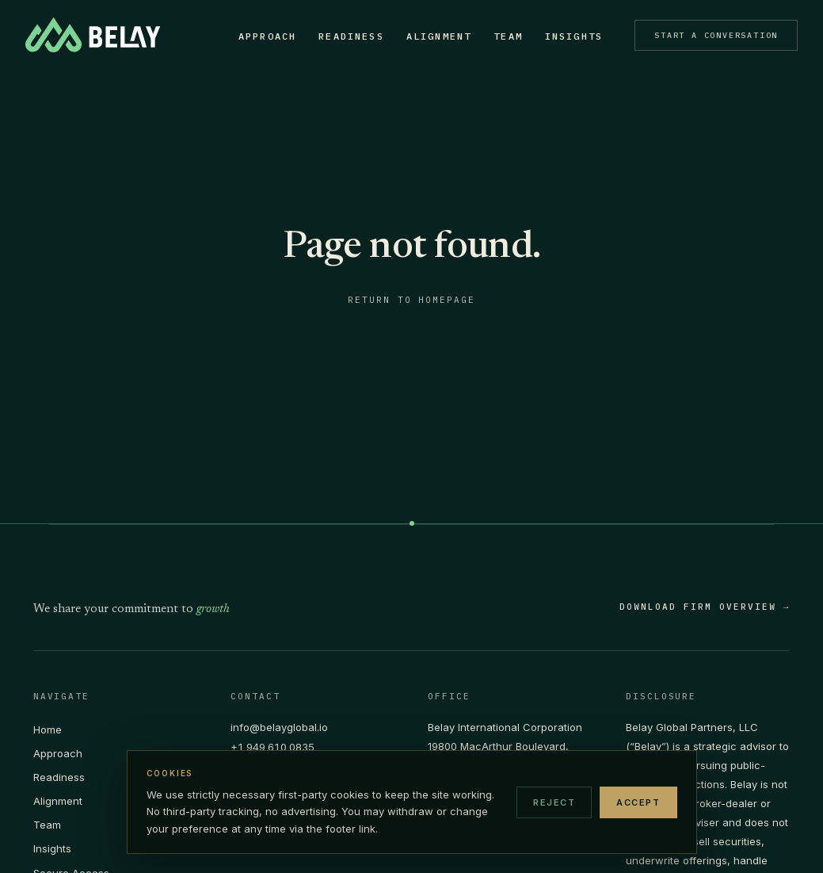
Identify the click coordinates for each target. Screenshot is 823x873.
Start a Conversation (708, 35)
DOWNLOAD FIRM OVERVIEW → (704, 607)
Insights (566, 36)
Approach (259, 36)
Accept (638, 802)
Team (501, 36)
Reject (554, 802)
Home (47, 729)
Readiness (343, 36)
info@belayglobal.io (279, 727)
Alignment (430, 36)
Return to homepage (412, 299)
